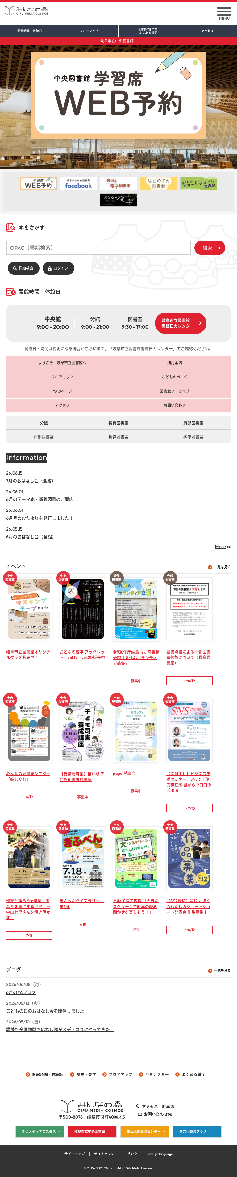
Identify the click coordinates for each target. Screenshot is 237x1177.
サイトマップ (74, 1154)
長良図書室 (118, 423)
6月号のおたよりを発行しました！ (39, 518)
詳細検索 (26, 268)
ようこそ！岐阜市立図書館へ (62, 363)
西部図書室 (44, 436)
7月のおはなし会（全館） (31, 481)
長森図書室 (118, 436)
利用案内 (174, 363)
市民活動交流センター (144, 1132)
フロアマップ (89, 31)
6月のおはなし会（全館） (31, 537)
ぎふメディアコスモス (39, 1132)
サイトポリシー (106, 1154)
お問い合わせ (148, 31)
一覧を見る (222, 567)
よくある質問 (193, 1074)
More (220, 546)
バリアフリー (157, 1074)
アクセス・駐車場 (158, 1106)
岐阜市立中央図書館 (117, 41)
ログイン (60, 268)
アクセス (207, 31)
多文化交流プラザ (192, 1132)
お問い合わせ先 (158, 1114)
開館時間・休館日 (29, 31)
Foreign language (160, 1154)
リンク (132, 1154)
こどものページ (175, 377)
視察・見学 (86, 1074)
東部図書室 (193, 423)
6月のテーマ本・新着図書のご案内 (39, 499)
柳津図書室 (193, 436)
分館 (44, 423)
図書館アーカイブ (174, 391)
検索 (207, 248)
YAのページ (62, 391)
